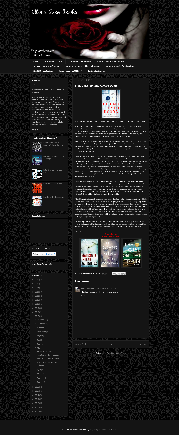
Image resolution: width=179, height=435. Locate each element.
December (41, 320)
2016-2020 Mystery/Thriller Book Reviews (83, 66)
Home (35, 62)
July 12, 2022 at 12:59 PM (106, 288)
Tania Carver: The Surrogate (48, 355)
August (40, 336)
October (40, 328)
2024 (37, 288)
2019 (37, 308)
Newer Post (80, 344)
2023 (37, 292)
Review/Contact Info (96, 71)
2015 (37, 391)
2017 (37, 316)
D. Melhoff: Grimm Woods (53, 184)
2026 (37, 280)
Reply (83, 296)
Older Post (142, 344)
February (40, 378)
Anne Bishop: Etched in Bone (48, 359)
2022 (37, 296)
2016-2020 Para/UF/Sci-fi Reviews (120, 66)
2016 (37, 387)
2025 (37, 284)
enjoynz (97, 430)
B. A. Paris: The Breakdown (53, 197)
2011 (37, 407)
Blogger (114, 430)
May (39, 348)
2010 (37, 411)
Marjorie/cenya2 (88, 288)
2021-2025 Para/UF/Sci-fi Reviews (46, 66)
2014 (37, 395)
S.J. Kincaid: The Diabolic (46, 351)
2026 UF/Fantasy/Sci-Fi (53, 62)
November (41, 324)
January (40, 382)
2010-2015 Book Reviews (43, 71)
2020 (37, 304)
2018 (37, 312)
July (38, 340)
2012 (37, 403)
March (40, 374)
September (41, 332)
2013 (37, 399)
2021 (37, 300)
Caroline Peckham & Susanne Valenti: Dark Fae (53, 144)
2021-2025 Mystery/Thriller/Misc (110, 62)
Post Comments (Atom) (116, 353)
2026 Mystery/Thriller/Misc (79, 62)
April (39, 370)
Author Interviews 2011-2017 (70, 71)
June (39, 344)
